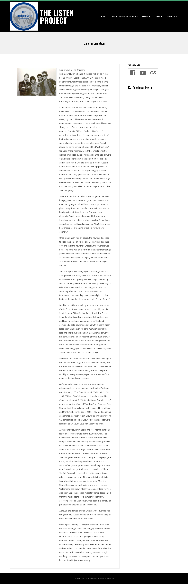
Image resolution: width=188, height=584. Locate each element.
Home (103, 16)
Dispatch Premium (91, 578)
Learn (157, 16)
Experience (172, 16)
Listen (145, 16)
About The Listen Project (124, 16)
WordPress (110, 578)
